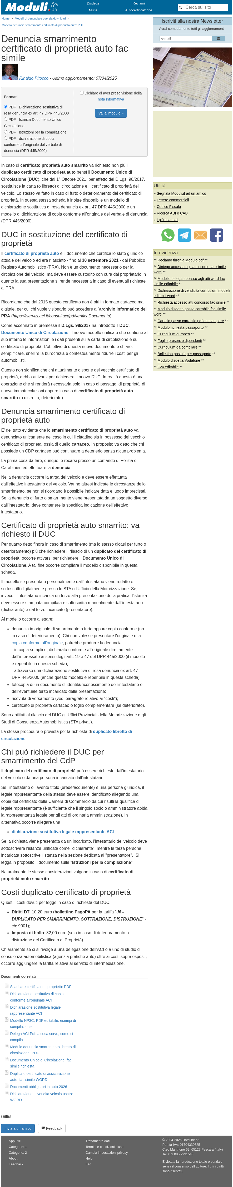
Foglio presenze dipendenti (179, 341)
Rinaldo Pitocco (33, 78)
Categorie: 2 (18, 1153)
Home (5, 18)
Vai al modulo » (110, 113)
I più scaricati (167, 220)
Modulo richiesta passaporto (180, 327)
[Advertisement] (192, 144)
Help (89, 1158)
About (13, 1158)
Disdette (93, 3)
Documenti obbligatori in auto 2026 (38, 1087)
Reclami (138, 3)
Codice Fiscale (169, 206)
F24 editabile (168, 367)
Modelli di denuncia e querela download (40, 18)
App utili (15, 1141)
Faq (88, 1164)
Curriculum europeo (173, 334)
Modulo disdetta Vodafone (178, 360)
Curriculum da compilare (177, 347)
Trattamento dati (98, 1141)
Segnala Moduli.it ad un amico (181, 193)
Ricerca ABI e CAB (172, 213)
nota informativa (111, 99)
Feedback (51, 1128)
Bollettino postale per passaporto (184, 354)
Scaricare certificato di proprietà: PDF (40, 987)
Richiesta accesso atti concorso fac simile (191, 302)
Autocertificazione (138, 10)
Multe (93, 10)
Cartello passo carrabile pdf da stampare (190, 321)
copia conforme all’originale (37, 643)
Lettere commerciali (173, 200)
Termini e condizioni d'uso (104, 1147)
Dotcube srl (190, 1140)
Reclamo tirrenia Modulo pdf (180, 260)
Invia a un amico (17, 1128)
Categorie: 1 (18, 1147)
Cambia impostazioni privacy (107, 1153)
